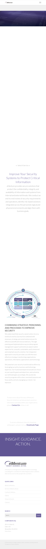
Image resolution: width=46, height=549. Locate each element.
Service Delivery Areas (11, 489)
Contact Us (16, 405)
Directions (8, 531)
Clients (7, 495)
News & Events (9, 499)
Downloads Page (33, 425)
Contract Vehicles (10, 492)
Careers (7, 502)
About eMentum (10, 485)
